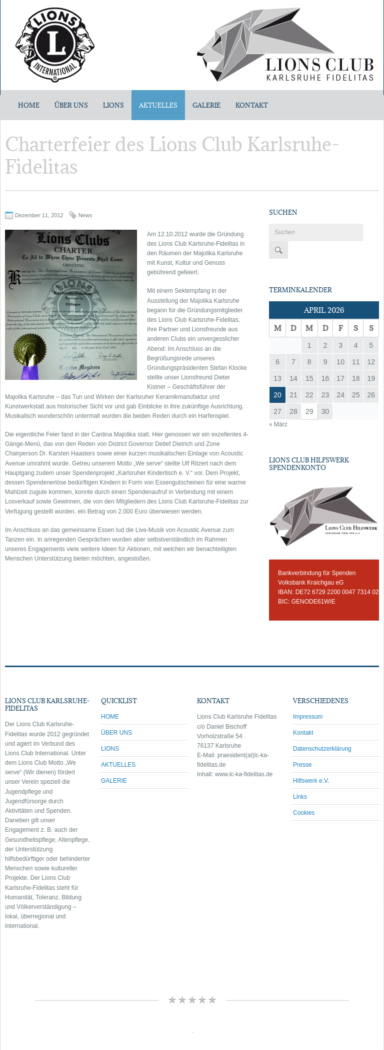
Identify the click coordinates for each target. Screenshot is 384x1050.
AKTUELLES (158, 105)
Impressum (307, 699)
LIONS (113, 105)
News (85, 215)
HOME (110, 699)
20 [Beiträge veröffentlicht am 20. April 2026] (278, 377)
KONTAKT (252, 105)
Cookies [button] (303, 795)
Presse (302, 747)
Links (300, 779)
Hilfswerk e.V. (311, 763)
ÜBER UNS (71, 105)
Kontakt (303, 715)
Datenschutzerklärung (322, 731)
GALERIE (206, 105)
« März (278, 406)
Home (29, 105)
